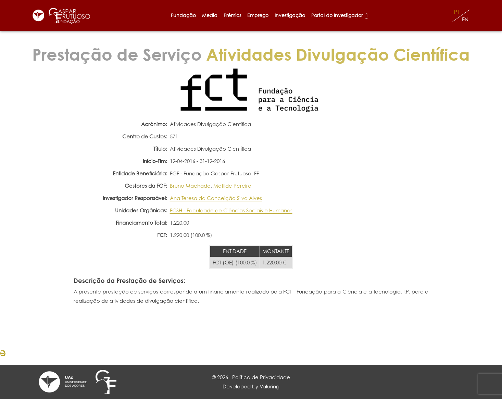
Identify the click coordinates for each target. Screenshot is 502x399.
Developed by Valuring (251, 386)
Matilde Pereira (232, 186)
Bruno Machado (190, 186)
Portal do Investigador (339, 15)
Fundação (183, 15)
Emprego (257, 15)
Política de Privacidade (261, 377)
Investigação (290, 15)
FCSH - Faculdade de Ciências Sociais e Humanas (231, 210)
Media (209, 15)
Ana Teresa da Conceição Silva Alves (216, 198)
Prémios (232, 15)
